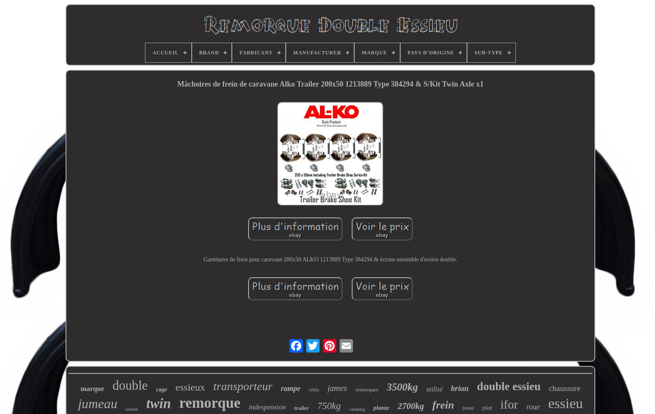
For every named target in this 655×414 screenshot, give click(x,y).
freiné (468, 408)
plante (381, 407)
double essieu (509, 386)
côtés (314, 390)
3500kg (402, 387)
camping (357, 408)
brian (460, 388)
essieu (565, 403)
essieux (190, 387)
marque (92, 389)
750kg (329, 406)
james (337, 388)
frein (443, 405)
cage (161, 389)
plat (487, 407)
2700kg (411, 406)
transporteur (243, 386)
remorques (366, 389)
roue (533, 407)
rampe (290, 388)
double (129, 385)
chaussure (564, 388)
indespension (267, 407)
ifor (509, 404)
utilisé (435, 389)
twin (158, 403)
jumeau (97, 403)
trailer (301, 408)
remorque (209, 403)
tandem (132, 409)
